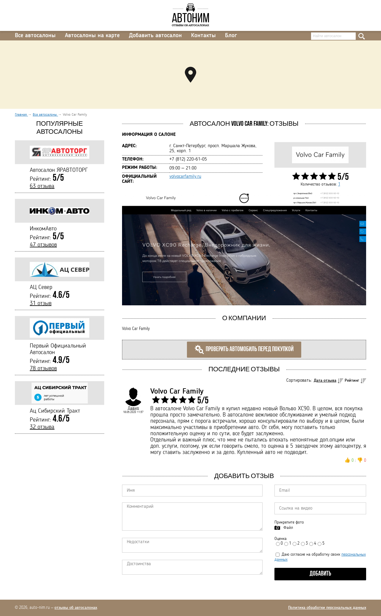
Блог (231, 36)
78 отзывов (43, 369)
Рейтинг (352, 380)
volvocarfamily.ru (185, 176)
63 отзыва (42, 186)
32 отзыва (42, 427)
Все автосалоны (35, 36)
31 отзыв (40, 304)
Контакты (203, 36)
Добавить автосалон (155, 36)
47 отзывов (43, 245)
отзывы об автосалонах (75, 608)
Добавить (320, 574)
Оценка (280, 539)
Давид (133, 408)
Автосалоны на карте (92, 36)
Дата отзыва (325, 380)
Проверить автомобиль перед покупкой (244, 349)
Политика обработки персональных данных (327, 608)
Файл (288, 528)
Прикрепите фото (289, 522)
